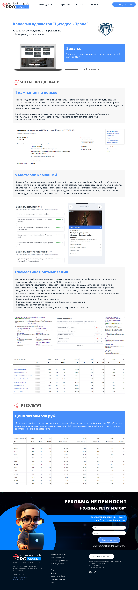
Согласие (100, 546)
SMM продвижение (57, 564)
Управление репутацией (59, 567)
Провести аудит (109, 540)
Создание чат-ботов (58, 576)
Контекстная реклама (58, 554)
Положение (119, 545)
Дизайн (53, 573)
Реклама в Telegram (58, 579)
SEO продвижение (57, 558)
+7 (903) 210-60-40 (124, 4)
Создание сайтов (57, 570)
